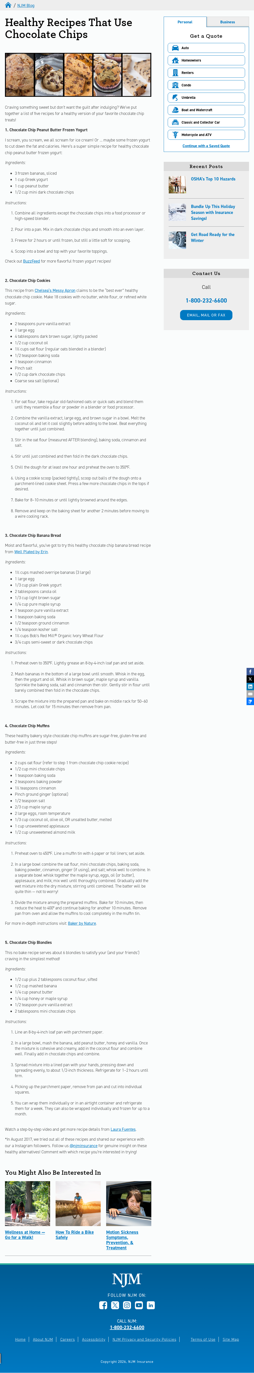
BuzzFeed (31, 261)
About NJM (43, 1339)
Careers (67, 1339)
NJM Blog (25, 5)
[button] (206, 48)
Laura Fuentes (123, 1129)
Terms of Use (203, 1339)
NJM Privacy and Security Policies (144, 1339)
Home (20, 1339)
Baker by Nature (82, 923)
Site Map (231, 1339)
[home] (8, 5)
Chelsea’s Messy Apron (55, 290)
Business (227, 22)
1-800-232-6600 (206, 301)
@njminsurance (83, 1145)
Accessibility (93, 1339)
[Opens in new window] (103, 1308)
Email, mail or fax (206, 315)
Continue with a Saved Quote (206, 146)
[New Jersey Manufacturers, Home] (127, 1286)
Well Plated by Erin (31, 551)
